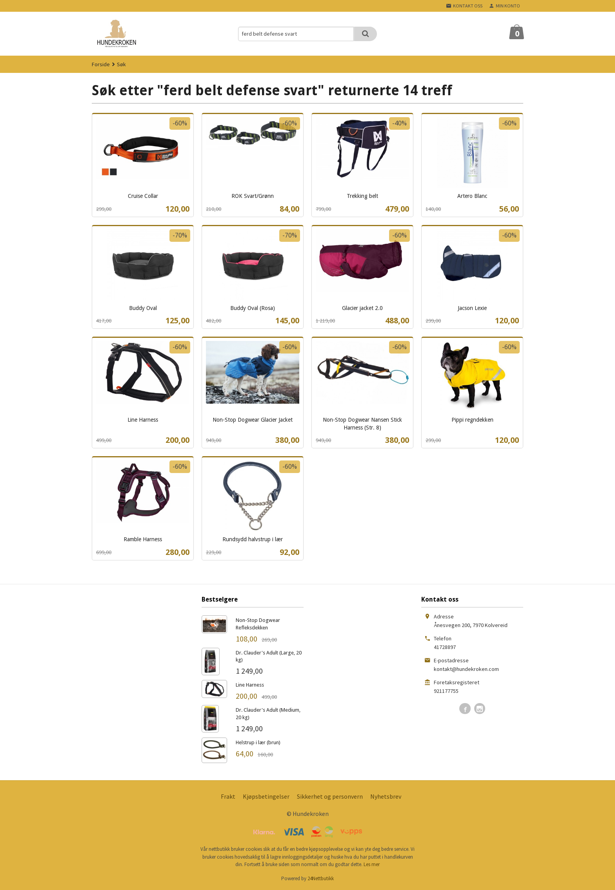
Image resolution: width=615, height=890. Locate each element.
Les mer (372, 864)
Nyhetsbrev (385, 796)
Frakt (228, 796)
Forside (101, 64)
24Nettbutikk (321, 878)
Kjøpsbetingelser (266, 796)
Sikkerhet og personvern (330, 796)
